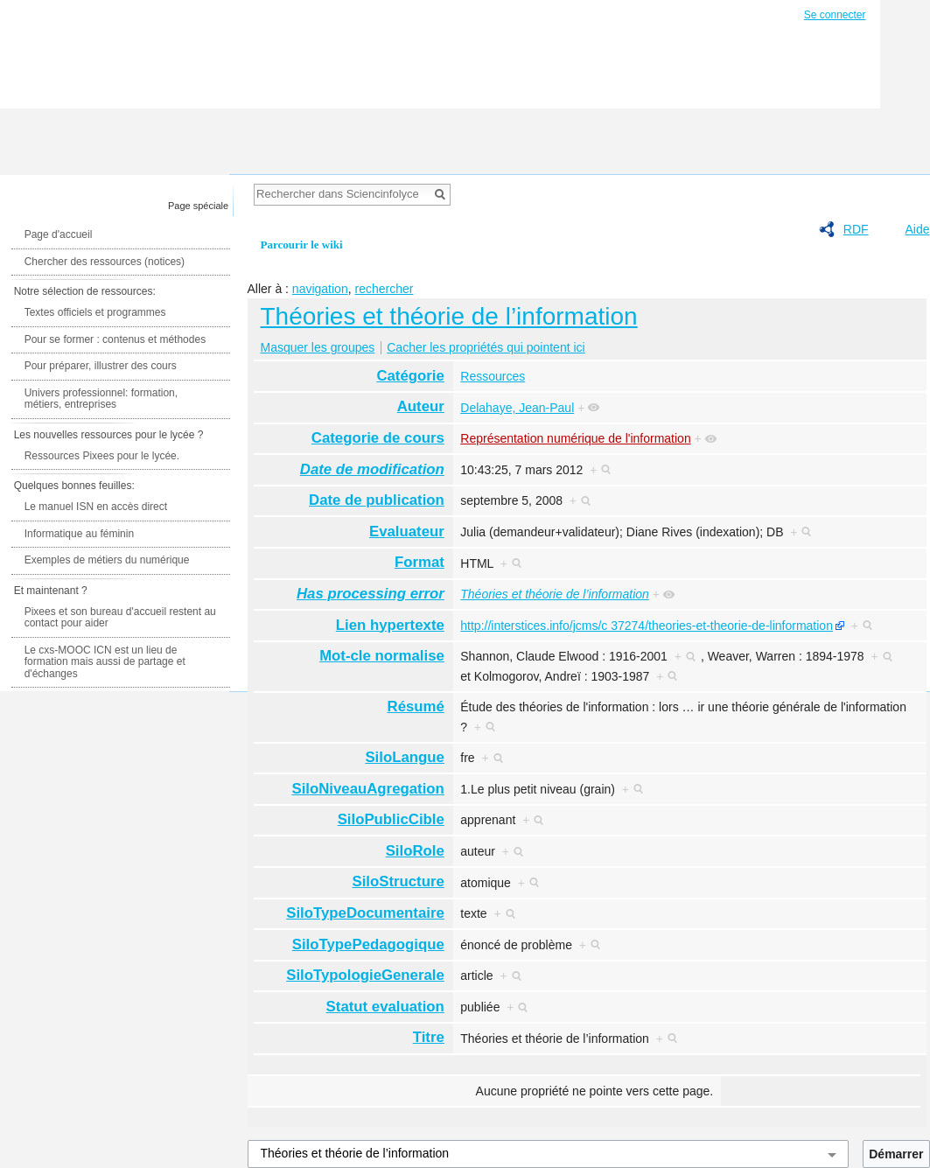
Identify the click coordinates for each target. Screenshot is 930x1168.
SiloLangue (404, 757)
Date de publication (376, 500)
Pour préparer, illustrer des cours (100, 366)
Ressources (492, 376)
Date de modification (372, 469)
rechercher (383, 289)
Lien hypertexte (390, 625)
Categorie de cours (377, 438)
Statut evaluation (385, 1006)
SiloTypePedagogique (368, 944)
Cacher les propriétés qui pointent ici (485, 347)
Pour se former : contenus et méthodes (115, 339)
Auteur (420, 406)
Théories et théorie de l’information (449, 316)
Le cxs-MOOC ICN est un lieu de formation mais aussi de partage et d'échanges (104, 662)
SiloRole (415, 851)
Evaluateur (406, 531)
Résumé (416, 706)
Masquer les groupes (318, 347)
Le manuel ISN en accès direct (95, 506)
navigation (320, 289)
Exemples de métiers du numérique (107, 560)
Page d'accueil (58, 234)
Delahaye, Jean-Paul (517, 408)
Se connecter (835, 15)
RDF (856, 229)
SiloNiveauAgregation (367, 788)
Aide (917, 229)
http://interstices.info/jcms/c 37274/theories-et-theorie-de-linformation (646, 626)
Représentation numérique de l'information (575, 438)
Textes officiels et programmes (95, 312)
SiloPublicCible (391, 819)
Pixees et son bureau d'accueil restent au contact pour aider (120, 617)
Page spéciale (198, 205)
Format (419, 562)
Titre (428, 1037)
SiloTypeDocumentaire (365, 913)
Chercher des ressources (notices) (104, 261)
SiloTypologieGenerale (365, 975)
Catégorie (410, 375)
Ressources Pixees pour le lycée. (101, 456)
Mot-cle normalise (381, 655)
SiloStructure (398, 881)
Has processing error (370, 593)
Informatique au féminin (79, 534)
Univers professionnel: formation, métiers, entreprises (101, 399)
